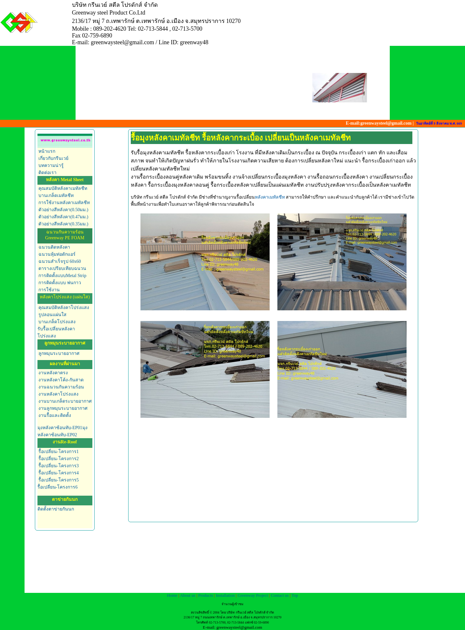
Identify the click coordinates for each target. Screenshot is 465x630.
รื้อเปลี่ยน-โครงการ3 (58, 465)
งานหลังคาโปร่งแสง (58, 394)
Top (295, 595)
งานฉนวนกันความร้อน (60, 387)
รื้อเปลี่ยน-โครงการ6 (57, 487)
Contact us (280, 595)
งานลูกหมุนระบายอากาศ (62, 408)
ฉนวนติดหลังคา (54, 247)
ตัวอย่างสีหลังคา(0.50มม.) (63, 209)
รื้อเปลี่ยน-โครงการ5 (58, 480)
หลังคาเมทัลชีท (270, 197)
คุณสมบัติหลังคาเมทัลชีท (62, 188)
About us (188, 595)
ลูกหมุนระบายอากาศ (58, 353)
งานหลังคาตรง (52, 372)
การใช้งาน (48, 289)
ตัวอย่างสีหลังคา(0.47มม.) (63, 216)
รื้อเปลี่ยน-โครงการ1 (58, 451)
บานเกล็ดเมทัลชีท (55, 195)
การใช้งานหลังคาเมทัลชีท (63, 202)
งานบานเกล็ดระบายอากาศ (64, 401)
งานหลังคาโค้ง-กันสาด (60, 379)
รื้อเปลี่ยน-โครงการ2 (58, 458)
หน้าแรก (46, 151)
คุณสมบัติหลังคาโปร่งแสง (63, 307)
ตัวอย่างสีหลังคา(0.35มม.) (62, 224)
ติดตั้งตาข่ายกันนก (55, 509)
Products (206, 595)
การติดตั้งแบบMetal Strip (62, 275)
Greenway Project (253, 595)
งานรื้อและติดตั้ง (54, 415)
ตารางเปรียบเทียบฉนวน (62, 268)
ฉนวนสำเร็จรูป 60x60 (59, 261)
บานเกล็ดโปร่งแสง (56, 321)
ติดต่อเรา (47, 172)
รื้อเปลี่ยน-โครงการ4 (58, 472)
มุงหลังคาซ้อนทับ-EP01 (59, 427)
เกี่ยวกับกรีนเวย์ (53, 158)
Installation (226, 595)
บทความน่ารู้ (51, 165)
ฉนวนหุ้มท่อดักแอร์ (56, 254)
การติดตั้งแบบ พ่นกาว (59, 282)
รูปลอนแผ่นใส (52, 314)
